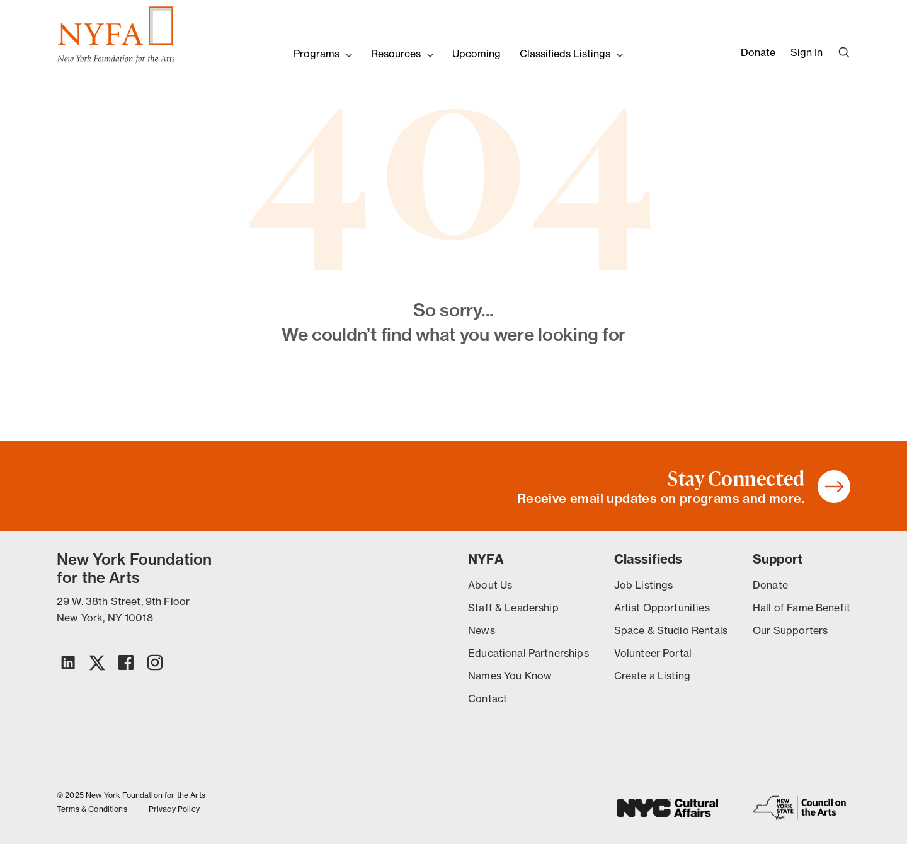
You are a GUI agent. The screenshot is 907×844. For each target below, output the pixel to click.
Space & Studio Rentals (670, 630)
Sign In (806, 52)
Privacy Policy (174, 809)
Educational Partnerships (528, 653)
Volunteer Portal (653, 653)
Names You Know (510, 675)
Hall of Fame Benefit (801, 607)
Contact (487, 698)
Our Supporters (790, 630)
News (481, 630)
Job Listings (643, 585)
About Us (490, 585)
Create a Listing (652, 675)
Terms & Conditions (92, 809)
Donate (758, 52)
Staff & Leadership (513, 607)
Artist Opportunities (662, 607)
